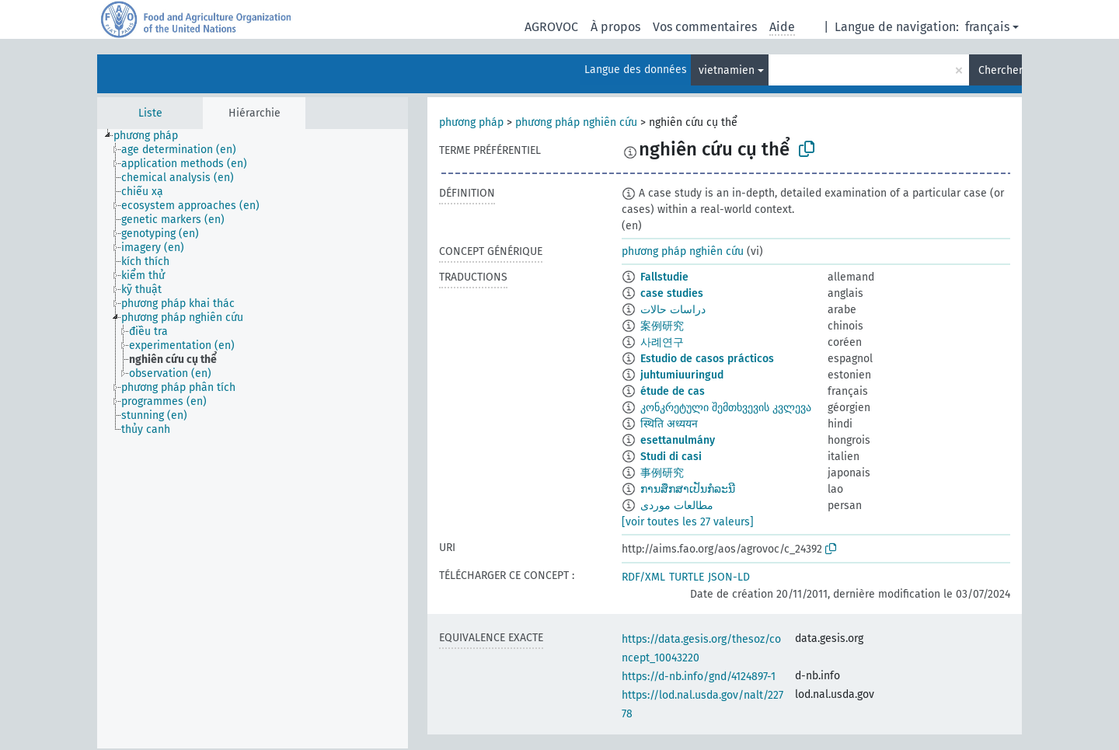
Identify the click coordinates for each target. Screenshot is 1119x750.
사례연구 (662, 342)
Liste (150, 113)
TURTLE (686, 577)
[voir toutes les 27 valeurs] (688, 521)
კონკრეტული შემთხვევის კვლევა (725, 407)
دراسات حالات (673, 309)
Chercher (1000, 70)
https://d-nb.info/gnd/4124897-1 (699, 676)
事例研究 (662, 473)
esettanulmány (677, 440)
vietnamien (727, 70)
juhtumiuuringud (681, 375)
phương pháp (471, 122)
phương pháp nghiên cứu (576, 122)
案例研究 (662, 326)
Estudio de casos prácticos (707, 358)
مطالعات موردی (676, 505)
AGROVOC (551, 26)
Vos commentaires (705, 26)
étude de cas (672, 391)
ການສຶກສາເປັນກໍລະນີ (687, 489)
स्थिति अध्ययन (669, 424)
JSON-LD (729, 577)
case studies (671, 293)
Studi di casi (671, 456)
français (987, 26)
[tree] (252, 438)
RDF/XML (643, 577)
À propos (615, 26)
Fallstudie (664, 277)
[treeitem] (152, 136)
